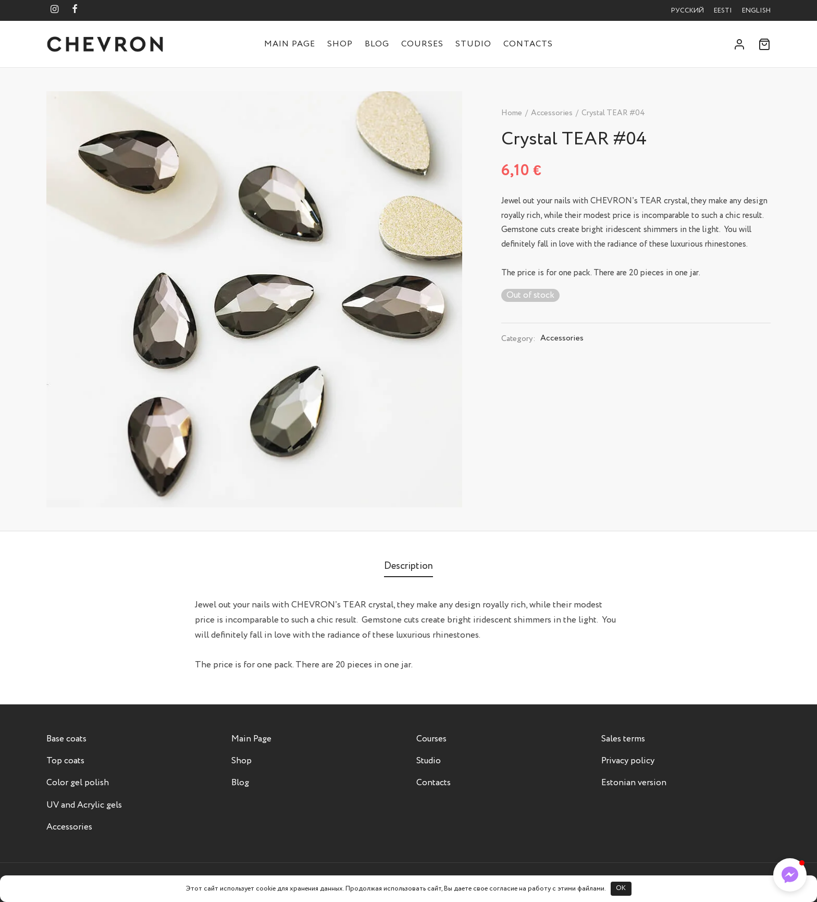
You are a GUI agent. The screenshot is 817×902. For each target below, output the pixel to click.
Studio (473, 44)
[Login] (739, 44)
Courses (422, 44)
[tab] (408, 566)
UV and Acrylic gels (84, 805)
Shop (340, 44)
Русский (687, 11)
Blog (377, 44)
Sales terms (623, 739)
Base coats (66, 739)
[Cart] (764, 44)
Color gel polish (77, 782)
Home (511, 113)
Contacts (528, 44)
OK (621, 888)
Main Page (289, 44)
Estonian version (633, 782)
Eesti (723, 11)
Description (408, 566)
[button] (790, 875)
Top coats (65, 760)
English (756, 11)
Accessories (552, 113)
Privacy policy (627, 760)
